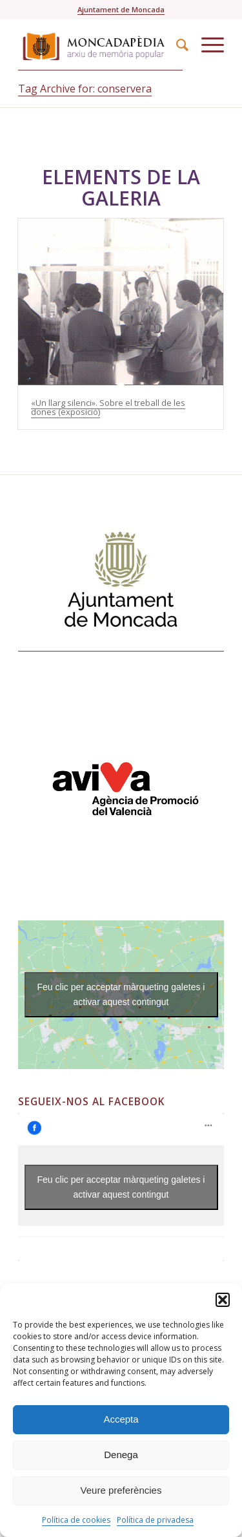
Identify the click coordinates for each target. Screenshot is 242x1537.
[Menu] (206, 44)
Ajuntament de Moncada (121, 9)
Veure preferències (121, 1490)
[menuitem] (175, 44)
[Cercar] (175, 44)
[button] (222, 1299)
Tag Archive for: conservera (85, 88)
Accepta (120, 1419)
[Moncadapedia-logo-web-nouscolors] (100, 44)
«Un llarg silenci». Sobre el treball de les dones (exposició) (108, 407)
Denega (121, 1454)
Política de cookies (76, 1519)
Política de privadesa (155, 1519)
